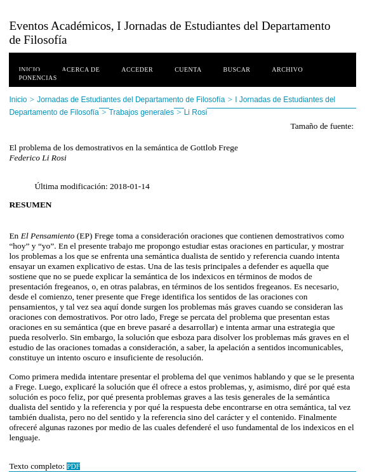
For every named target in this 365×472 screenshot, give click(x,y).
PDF (73, 466)
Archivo (287, 69)
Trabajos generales (141, 112)
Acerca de (81, 69)
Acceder (137, 69)
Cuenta (188, 69)
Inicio (29, 69)
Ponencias (37, 77)
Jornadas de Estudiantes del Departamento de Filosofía (131, 99)
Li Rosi (196, 112)
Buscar (237, 69)
